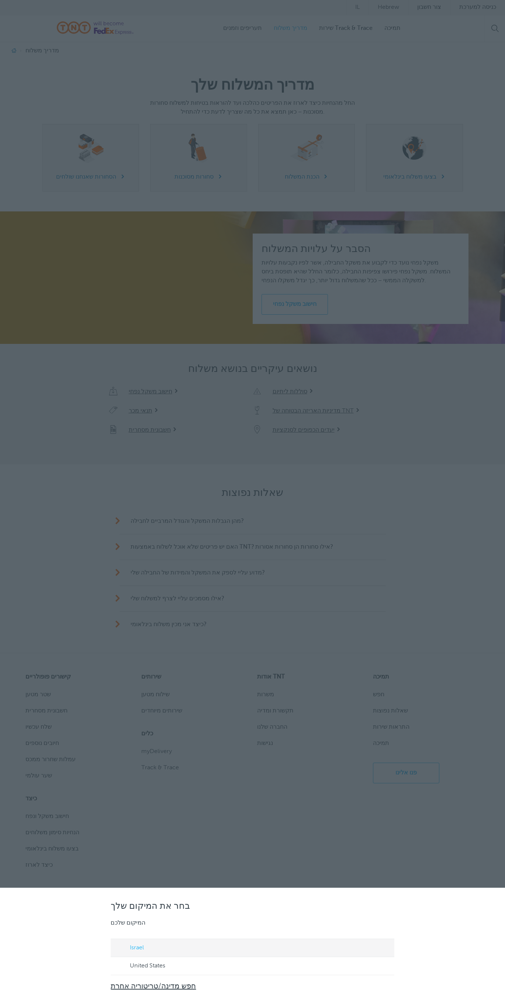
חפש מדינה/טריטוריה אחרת (153, 986)
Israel (130, 948)
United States (141, 966)
